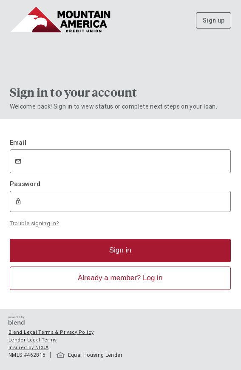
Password (25, 184)
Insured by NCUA (28, 347)
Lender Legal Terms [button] (33, 340)
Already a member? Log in (120, 278)
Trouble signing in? (35, 223)
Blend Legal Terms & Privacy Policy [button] (51, 332)
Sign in (120, 250)
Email (18, 142)
